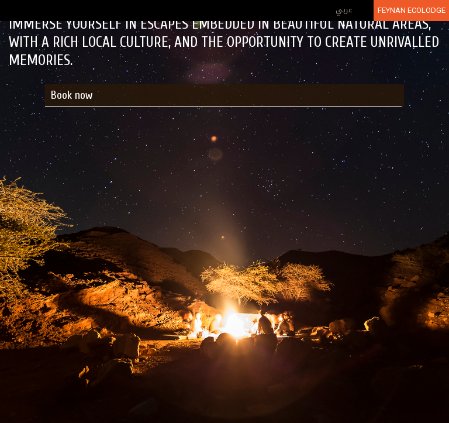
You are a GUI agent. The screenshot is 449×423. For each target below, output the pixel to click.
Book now (71, 95)
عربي (344, 9)
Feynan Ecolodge (411, 10)
